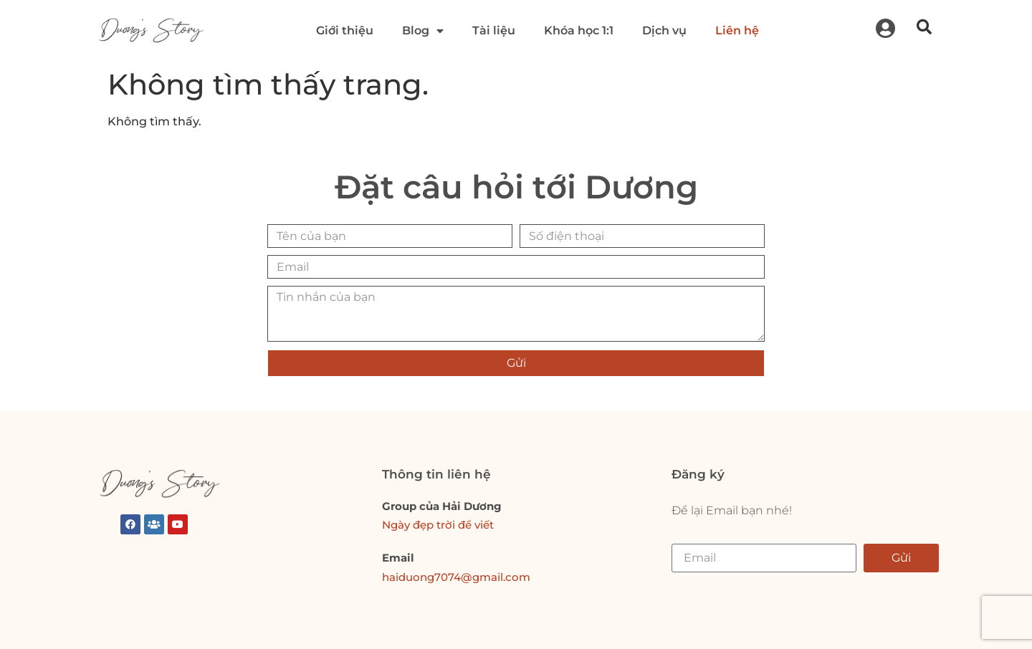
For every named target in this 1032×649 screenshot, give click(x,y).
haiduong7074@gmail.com (456, 577)
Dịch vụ (664, 30)
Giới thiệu (344, 30)
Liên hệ (737, 30)
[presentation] (806, 345)
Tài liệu (493, 30)
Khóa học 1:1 (578, 30)
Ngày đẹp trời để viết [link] (438, 525)
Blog (423, 31)
